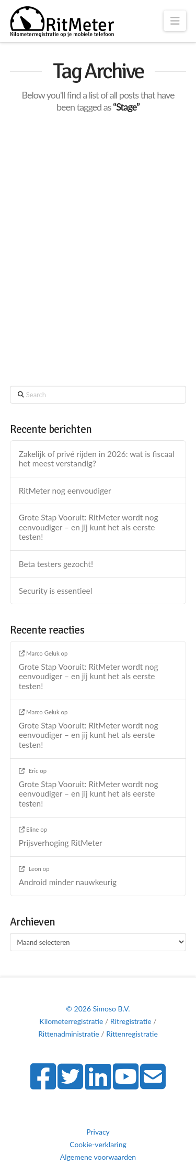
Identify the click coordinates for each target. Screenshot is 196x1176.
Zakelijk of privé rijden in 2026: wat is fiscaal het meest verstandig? (97, 459)
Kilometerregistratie (71, 1021)
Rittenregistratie (132, 1033)
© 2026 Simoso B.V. (98, 1008)
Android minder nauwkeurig (68, 882)
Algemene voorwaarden (98, 1156)
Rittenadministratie (68, 1033)
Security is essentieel (56, 590)
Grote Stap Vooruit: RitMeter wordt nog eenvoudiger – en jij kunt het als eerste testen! (88, 527)
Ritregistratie (131, 1021)
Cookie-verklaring (98, 1144)
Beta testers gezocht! (56, 564)
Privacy (98, 1131)
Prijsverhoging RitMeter (60, 842)
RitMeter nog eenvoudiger (65, 490)
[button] (175, 20)
